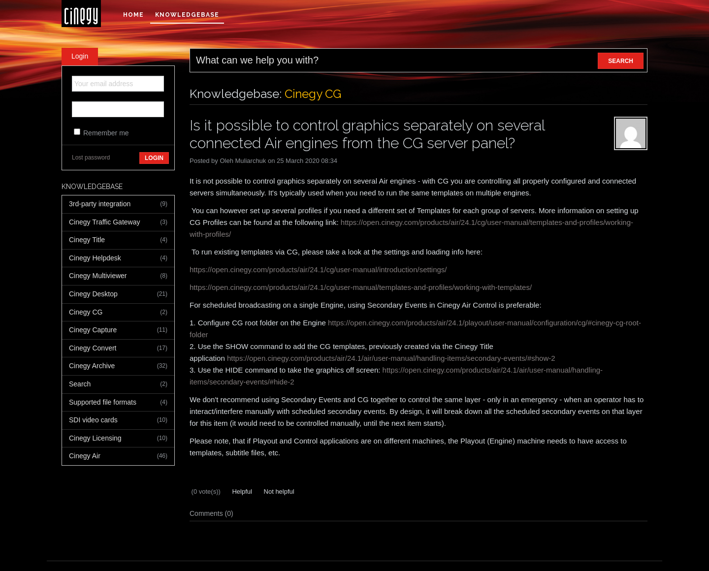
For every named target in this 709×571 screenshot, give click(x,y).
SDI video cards (118, 420)
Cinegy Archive (118, 366)
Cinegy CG (118, 312)
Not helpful (278, 491)
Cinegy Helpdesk (118, 258)
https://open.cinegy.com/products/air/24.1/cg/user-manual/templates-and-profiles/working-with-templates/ (361, 287)
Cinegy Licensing (118, 439)
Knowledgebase (187, 14)
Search (118, 384)
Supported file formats (118, 403)
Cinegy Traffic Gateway (118, 222)
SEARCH (620, 61)
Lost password (91, 157)
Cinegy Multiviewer (118, 276)
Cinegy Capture (118, 330)
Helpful (241, 491)
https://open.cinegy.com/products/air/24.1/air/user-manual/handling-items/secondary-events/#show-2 (391, 358)
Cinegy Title (118, 240)
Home (133, 14)
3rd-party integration (118, 204)
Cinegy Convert (118, 348)
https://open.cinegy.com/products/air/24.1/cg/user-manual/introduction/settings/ (318, 269)
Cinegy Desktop (118, 294)
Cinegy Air (118, 456)
